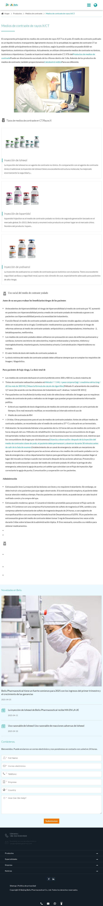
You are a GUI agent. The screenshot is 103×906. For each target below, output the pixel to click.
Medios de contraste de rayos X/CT (60, 13)
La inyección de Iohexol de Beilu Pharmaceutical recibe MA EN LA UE (43, 709)
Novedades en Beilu (11, 590)
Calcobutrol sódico (53, 62)
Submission (51, 821)
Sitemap (13, 886)
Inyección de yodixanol (17, 267)
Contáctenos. (8, 741)
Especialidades (11, 859)
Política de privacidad (27, 886)
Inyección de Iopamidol (17, 213)
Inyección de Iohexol (15, 160)
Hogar (7, 13)
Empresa (8, 865)
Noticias (8, 871)
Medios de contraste (33, 13)
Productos (17, 13)
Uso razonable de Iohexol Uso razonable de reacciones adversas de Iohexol (46, 725)
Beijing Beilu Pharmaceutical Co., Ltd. (36, 890)
